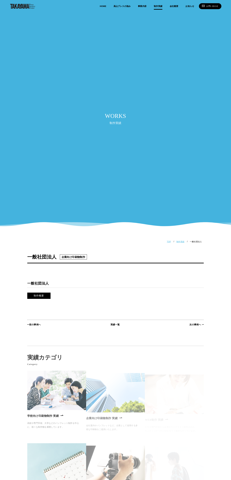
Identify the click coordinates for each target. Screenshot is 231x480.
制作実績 (180, 242)
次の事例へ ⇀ (196, 324)
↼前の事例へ (34, 324)
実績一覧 (115, 324)
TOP (169, 242)
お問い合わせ (210, 5)
